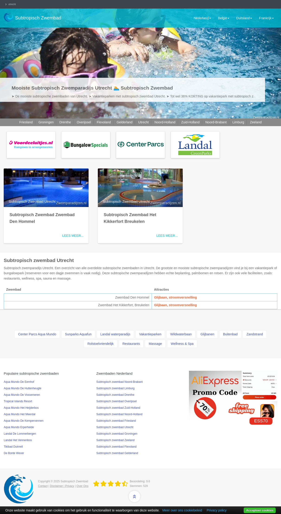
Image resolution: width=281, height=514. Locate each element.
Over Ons (82, 486)
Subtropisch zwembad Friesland (116, 420)
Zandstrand (254, 334)
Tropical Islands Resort (18, 401)
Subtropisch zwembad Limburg (115, 388)
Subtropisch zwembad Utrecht (114, 427)
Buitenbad (230, 334)
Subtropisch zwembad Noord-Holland (119, 414)
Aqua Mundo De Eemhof (19, 381)
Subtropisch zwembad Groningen (116, 433)
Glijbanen (207, 334)
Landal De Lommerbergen (20, 433)
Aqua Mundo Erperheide (19, 427)
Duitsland (244, 18)
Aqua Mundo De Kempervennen (23, 420)
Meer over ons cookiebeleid (182, 510)
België (223, 18)
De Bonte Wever (14, 453)
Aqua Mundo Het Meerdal (19, 414)
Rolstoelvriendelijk (100, 344)
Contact (43, 486)
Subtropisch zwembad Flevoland (116, 446)
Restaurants (131, 344)
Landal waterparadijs (115, 334)
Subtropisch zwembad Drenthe (115, 394)
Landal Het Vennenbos (18, 440)
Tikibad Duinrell (13, 446)
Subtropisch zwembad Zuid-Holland (118, 407)
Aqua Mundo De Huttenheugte (22, 388)
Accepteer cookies (259, 510)
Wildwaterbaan (181, 334)
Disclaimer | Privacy (62, 486)
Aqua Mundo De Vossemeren (22, 394)
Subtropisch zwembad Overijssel (116, 401)
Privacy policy (217, 510)
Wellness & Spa (182, 344)
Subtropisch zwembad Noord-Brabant (119, 381)
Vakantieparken (150, 334)
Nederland (202, 18)
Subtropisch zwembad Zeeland (115, 440)
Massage (155, 344)
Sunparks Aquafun (78, 334)
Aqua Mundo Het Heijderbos (21, 407)
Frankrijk (266, 18)
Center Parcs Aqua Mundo (37, 334)
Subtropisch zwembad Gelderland (117, 453)
